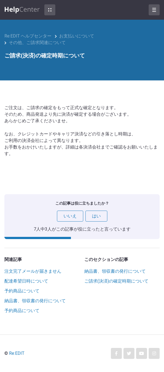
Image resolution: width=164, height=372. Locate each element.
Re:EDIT (16, 353)
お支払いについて (76, 36)
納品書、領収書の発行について (35, 300)
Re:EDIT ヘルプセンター (27, 36)
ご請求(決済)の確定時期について (116, 281)
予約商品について (21, 290)
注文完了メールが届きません (32, 271)
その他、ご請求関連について (37, 42)
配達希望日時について (26, 281)
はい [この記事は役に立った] (96, 216)
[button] (49, 9)
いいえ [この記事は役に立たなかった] (70, 216)
